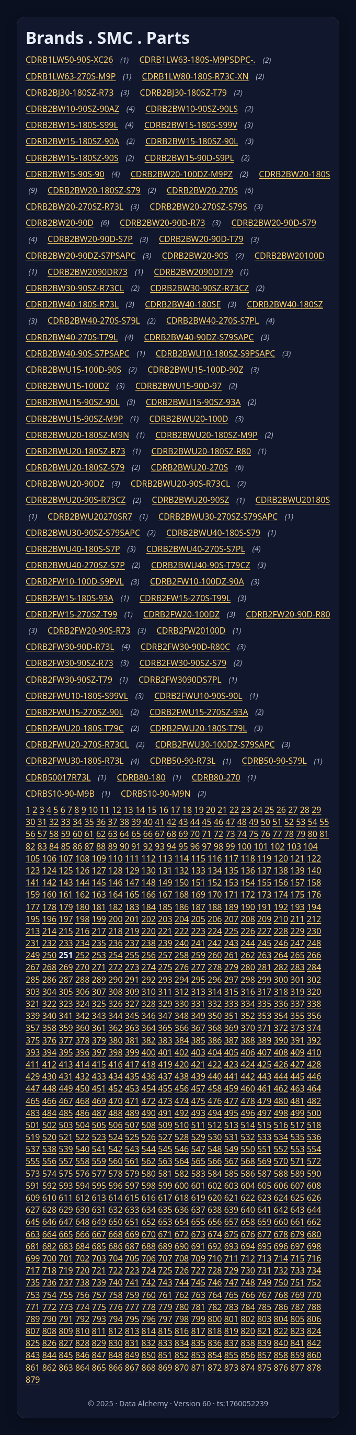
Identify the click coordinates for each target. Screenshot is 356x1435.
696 (281, 1246)
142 (49, 882)
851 (165, 1355)
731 (264, 1270)
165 (132, 894)
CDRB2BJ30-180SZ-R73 (69, 92)
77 (277, 834)
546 (182, 1149)
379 (99, 1040)
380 (115, 1040)
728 (215, 1270)
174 (281, 894)
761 (165, 1295)
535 (297, 1137)
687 (132, 1246)
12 (116, 810)
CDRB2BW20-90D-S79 (274, 222)
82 (30, 846)
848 (115, 1355)
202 (148, 919)
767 (264, 1295)
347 (165, 1015)
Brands (55, 37)
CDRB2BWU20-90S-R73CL (181, 483)
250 (49, 955)
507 (132, 1125)
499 (297, 1113)
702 (82, 1258)
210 (281, 919)
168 (182, 894)
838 (247, 1343)
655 (198, 1221)
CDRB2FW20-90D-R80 (288, 614)
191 (264, 907)
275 (165, 967)
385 (198, 1040)
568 (247, 1161)
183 (132, 907)
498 (281, 1113)
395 (66, 1052)
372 (281, 1028)
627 (33, 1209)
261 (231, 955)
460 (247, 1088)
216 (82, 931)
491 (165, 1113)
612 (82, 1197)
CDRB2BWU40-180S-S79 (213, 532)
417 (132, 1064)
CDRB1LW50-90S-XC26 (69, 59)
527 (165, 1137)
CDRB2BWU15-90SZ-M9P (74, 418)
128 (115, 870)
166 (148, 894)
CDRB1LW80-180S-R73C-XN (195, 76)
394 (49, 1052)
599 (165, 1185)
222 (182, 931)
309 (132, 991)
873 (231, 1367)
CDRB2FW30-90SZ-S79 (183, 663)
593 (66, 1185)
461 (264, 1088)
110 (115, 858)
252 (82, 955)
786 (281, 1307)
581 (165, 1173)
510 (182, 1125)
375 (33, 1040)
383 (165, 1040)
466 (49, 1101)
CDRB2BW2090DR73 (88, 272)
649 (99, 1221)
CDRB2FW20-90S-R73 (89, 630)
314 (215, 991)
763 (198, 1295)
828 (82, 1343)
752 (314, 1282)
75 (253, 834)
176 (314, 894)
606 (281, 1185)
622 (247, 1197)
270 (82, 967)
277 (198, 967)
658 (247, 1221)
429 (33, 1076)
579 (132, 1173)
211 (297, 919)
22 (234, 810)
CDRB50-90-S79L (274, 760)
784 (247, 1307)
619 (198, 1197)
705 (132, 1258)
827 (66, 1343)
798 (182, 1319)
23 (245, 810)
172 (247, 894)
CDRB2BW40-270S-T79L (72, 337)
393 (33, 1052)
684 (82, 1246)
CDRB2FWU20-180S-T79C (75, 728)
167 (165, 894)
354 (281, 1015)
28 (304, 810)
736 (49, 1282)
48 (242, 822)
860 (314, 1355)
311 (165, 991)
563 (165, 1161)
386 (215, 1040)
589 (297, 1173)
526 (148, 1137)
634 (148, 1209)
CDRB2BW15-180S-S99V (190, 125)
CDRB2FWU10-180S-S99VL (77, 696)
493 (198, 1113)
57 (42, 834)
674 (215, 1234)
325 (99, 1003)
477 (231, 1101)
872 (215, 1367)
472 (148, 1101)
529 (198, 1137)
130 (148, 870)
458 (215, 1088)
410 (314, 1052)
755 (66, 1295)
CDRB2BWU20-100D (189, 418)
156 (281, 882)
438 (182, 1076)
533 (264, 1137)
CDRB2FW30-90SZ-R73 (69, 663)
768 (281, 1295)
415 (99, 1064)
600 (182, 1185)
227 (264, 931)
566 (215, 1161)
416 (115, 1064)
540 (82, 1149)
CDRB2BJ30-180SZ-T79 (183, 92)
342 (82, 1015)
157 (297, 882)
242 (215, 943)
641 (264, 1209)
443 (264, 1076)
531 (231, 1137)
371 (264, 1028)
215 (66, 931)
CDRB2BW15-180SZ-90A (72, 141)
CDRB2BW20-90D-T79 (201, 239)
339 (33, 1015)
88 (101, 846)
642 (281, 1209)
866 (115, 1367)
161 (66, 894)
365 (165, 1028)
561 (132, 1161)
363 (132, 1028)
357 (33, 1028)
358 (49, 1028)
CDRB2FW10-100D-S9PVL (75, 581)
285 (33, 979)
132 (182, 870)
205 (198, 919)
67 (159, 834)
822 (281, 1331)
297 (231, 979)
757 (99, 1295)
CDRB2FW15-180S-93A (69, 598)
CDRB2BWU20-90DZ (65, 483)
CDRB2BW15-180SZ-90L (191, 141)
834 (182, 1343)
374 (314, 1028)
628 (49, 1209)
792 (82, 1319)
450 (82, 1088)
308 (115, 991)
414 (82, 1064)
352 (247, 1015)
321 (33, 1003)
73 (230, 834)
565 (198, 1161)
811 (99, 1331)
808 (49, 1331)
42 (171, 822)
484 (49, 1113)
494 (215, 1113)
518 (314, 1125)
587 (264, 1173)
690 (182, 1246)
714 (281, 1258)
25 (269, 810)
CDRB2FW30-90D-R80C (185, 646)
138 (281, 870)
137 (264, 870)
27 (292, 810)
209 (264, 919)
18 (187, 810)
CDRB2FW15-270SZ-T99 (71, 614)
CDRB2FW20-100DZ (181, 614)
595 (99, 1185)
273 (132, 967)
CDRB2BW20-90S (195, 255)
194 (314, 907)
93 (159, 846)
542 (115, 1149)
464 (314, 1088)
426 (281, 1064)
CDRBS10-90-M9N (156, 793)
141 (33, 882)
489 (132, 1113)
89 (112, 846)
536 (314, 1137)
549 (231, 1149)
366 (182, 1028)
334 (247, 1003)
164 (115, 894)
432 (82, 1076)
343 (99, 1015)
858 (281, 1355)
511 (198, 1125)
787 (297, 1307)
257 (165, 955)
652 (148, 1221)
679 (297, 1234)
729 (231, 1270)
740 (115, 1282)
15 (151, 810)
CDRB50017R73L (58, 777)
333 (231, 1003)
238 (148, 943)
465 (33, 1101)
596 (115, 1185)
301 (297, 979)
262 (247, 955)
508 (148, 1125)
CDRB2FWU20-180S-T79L (198, 728)
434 (115, 1076)
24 (257, 810)
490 (148, 1113)
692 (215, 1246)
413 (66, 1064)
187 (198, 907)
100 (244, 846)
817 (198, 1331)
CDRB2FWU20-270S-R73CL (77, 744)
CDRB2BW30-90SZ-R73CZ (199, 288)
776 (115, 1307)
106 (49, 858)
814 (148, 1331)
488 (115, 1113)
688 (148, 1246)
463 (297, 1088)
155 (264, 882)
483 (33, 1113)
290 (115, 979)
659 (264, 1221)
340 (49, 1015)
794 (115, 1319)
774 (82, 1307)
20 (210, 810)
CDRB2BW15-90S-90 (65, 174)
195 (33, 919)
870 (182, 1367)
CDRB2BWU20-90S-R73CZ (76, 500)
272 (115, 967)
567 (231, 1161)
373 (297, 1028)
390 (281, 1040)
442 (247, 1076)
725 (165, 1270)
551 (264, 1149)
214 (49, 931)
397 (99, 1052)
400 (148, 1052)
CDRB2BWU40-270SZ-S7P (75, 565)
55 (324, 822)
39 (136, 822)
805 (297, 1319)
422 (215, 1064)
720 (82, 1270)
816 (182, 1331)
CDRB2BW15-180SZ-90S (72, 158)
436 (148, 1076)
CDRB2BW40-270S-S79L (94, 320)
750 (281, 1282)
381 (132, 1040)
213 (33, 931)
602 (215, 1185)
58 (54, 834)
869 (165, 1367)
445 (297, 1076)
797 (165, 1319)
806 (314, 1319)
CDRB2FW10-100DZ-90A (197, 581)
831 (132, 1343)
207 (231, 919)
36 (101, 822)
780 (182, 1307)
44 (195, 822)
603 (231, 1185)
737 (66, 1282)
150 (182, 882)
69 (183, 834)
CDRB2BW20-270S (202, 190)
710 (215, 1258)
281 (264, 967)
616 (148, 1197)
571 (297, 1161)
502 (49, 1125)
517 (297, 1125)
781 (198, 1307)
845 (66, 1355)
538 (49, 1149)
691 (198, 1246)
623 (264, 1197)
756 (82, 1295)
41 (159, 822)
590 (314, 1173)
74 (242, 834)
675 (231, 1234)
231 (33, 943)
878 (314, 1367)
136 (247, 870)
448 (49, 1088)
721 (99, 1270)
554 (314, 1149)
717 (33, 1270)
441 (231, 1076)
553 (297, 1149)
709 (198, 1258)
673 (198, 1234)
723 (132, 1270)
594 (82, 1185)
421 (198, 1064)
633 (132, 1209)
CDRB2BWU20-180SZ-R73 (75, 451)
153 (231, 882)
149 (165, 882)
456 (182, 1088)
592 (49, 1185)
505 (99, 1125)
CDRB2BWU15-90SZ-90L (73, 402)
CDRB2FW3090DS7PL (180, 679)
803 (264, 1319)
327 (132, 1003)
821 (264, 1331)
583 (198, 1173)
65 (136, 834)
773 (66, 1307)
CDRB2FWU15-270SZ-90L (74, 712)
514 (247, 1125)
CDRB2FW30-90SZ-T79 (69, 679)
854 (215, 1355)
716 (314, 1258)
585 (231, 1173)
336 (281, 1003)
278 (215, 967)
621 (231, 1197)
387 (231, 1040)
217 (99, 931)
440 (215, 1076)
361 (99, 1028)
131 (165, 870)
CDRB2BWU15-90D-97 (178, 386)
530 (215, 1137)
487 (99, 1113)
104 (310, 846)
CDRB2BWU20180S (293, 500)
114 (182, 858)
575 (66, 1173)
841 (297, 1343)
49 (253, 822)
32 (54, 822)
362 (115, 1028)
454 (148, 1088)
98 (218, 846)
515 (264, 1125)
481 (297, 1101)
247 (297, 943)
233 (66, 943)
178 (49, 907)
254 (115, 955)
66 (148, 834)
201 (132, 919)
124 (49, 870)
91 (136, 846)
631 (99, 1209)
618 (182, 1197)
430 (49, 1076)
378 (82, 1040)
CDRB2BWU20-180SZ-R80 (201, 451)
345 (132, 1015)
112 (148, 858)
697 (297, 1246)
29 (316, 810)
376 (49, 1040)
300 (281, 979)
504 (82, 1125)
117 (231, 858)
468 (82, 1101)
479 (264, 1101)
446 (314, 1076)
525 (132, 1137)
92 (148, 846)
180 (82, 907)
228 (281, 931)
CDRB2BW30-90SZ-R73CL (75, 288)
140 (314, 870)
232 (49, 943)
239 (165, 943)
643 (297, 1209)
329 (165, 1003)
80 (312, 834)
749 (264, 1282)
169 (198, 894)
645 (33, 1221)
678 (281, 1234)
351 (231, 1015)
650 (115, 1221)
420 (182, 1064)
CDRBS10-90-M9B (60, 793)
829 (99, 1343)
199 (99, 919)
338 (314, 1003)
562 (148, 1161)
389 (264, 1040)
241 (198, 943)
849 (132, 1355)
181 (99, 907)
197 (66, 919)
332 (215, 1003)
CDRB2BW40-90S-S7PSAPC (78, 353)
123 (33, 870)
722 (115, 1270)
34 (77, 822)
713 (264, 1258)
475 (198, 1101)
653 (165, 1221)
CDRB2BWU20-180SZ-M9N (77, 435)
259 (198, 955)
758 (115, 1295)
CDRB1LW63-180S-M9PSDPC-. (197, 59)
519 (33, 1137)
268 (49, 967)
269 (66, 967)
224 (215, 931)
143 (66, 882)
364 (148, 1028)
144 (82, 882)
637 (198, 1209)
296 (215, 979)
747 (231, 1282)
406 (247, 1052)
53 (300, 822)
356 (314, 1015)
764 (215, 1295)
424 (247, 1064)
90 (124, 846)
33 (65, 822)
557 (66, 1161)
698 (314, 1246)
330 (182, 1003)
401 (165, 1052)
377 (66, 1040)
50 (265, 822)
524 (115, 1137)
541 (99, 1149)
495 (231, 1113)
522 (82, 1137)
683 (66, 1246)
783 (231, 1307)
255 (132, 955)
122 (314, 858)
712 (247, 1258)
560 (115, 1161)
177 (33, 907)
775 (99, 1307)
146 (115, 882)
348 (182, 1015)
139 (297, 870)
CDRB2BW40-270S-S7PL (212, 320)
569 (264, 1161)
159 (33, 894)
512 (215, 1125)
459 (231, 1088)
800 (215, 1319)
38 (124, 822)
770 (314, 1295)
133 (198, 870)
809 (66, 1331)
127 (99, 870)
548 (215, 1149)
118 (247, 858)
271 (99, 967)
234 (82, 943)
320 (314, 991)
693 (231, 1246)
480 (281, 1101)
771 (33, 1307)
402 (182, 1052)
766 (247, 1295)
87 (89, 846)
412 (49, 1064)
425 (264, 1064)
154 (247, 882)
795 (132, 1319)
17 (175, 810)
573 (33, 1173)
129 (132, 870)
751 (297, 1282)
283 (297, 967)
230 (314, 931)
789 (33, 1319)
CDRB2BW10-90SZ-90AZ (72, 108)
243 (231, 943)
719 (66, 1270)
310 (148, 991)
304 (49, 991)
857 (264, 1355)
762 (182, 1295)
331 (198, 1003)
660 (281, 1221)
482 (314, 1101)
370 (247, 1028)
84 (54, 846)
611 (66, 1197)
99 (230, 846)
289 (99, 979)
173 (264, 894)
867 (132, 1367)
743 (165, 1282)
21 (222, 810)
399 (132, 1052)
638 (215, 1209)
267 (33, 967)
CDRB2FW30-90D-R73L (70, 646)
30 (30, 822)
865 (99, 1367)
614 (115, 1197)
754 (49, 1295)
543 (132, 1149)
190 (247, 907)
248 (314, 943)
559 (99, 1161)
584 (215, 1173)
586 (247, 1173)
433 (99, 1076)
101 (261, 846)
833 (165, 1343)
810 (82, 1331)
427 (297, 1064)
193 (297, 907)
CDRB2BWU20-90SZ (190, 500)
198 (82, 919)
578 (115, 1173)
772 (49, 1307)
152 (215, 882)
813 (132, 1331)
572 (314, 1161)
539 (66, 1149)
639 (231, 1209)
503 (66, 1125)
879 (33, 1379)
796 (148, 1319)
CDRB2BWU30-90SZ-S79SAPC (83, 532)
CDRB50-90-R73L (183, 760)
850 (148, 1355)
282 (281, 967)
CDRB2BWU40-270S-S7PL (195, 549)
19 (198, 810)
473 (165, 1101)
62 (101, 834)
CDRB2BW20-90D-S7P (90, 239)
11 (104, 810)
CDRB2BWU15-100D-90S (73, 369)
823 (297, 1331)
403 (198, 1052)
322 (49, 1003)
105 (33, 858)
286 (49, 979)
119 (264, 858)
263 (264, 955)
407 (264, 1052)
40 (148, 822)
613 (99, 1197)
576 (82, 1173)
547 (198, 1149)
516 (281, 1125)
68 (171, 834)
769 (297, 1295)
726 (182, 1270)
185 (165, 907)
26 (281, 810)
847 (99, 1355)
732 (281, 1270)
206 (215, 919)
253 (99, 955)
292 (148, 979)
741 (132, 1282)
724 (148, 1270)
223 (198, 931)
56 (30, 834)
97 (206, 846)
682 (49, 1246)
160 (49, 894)
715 (297, 1258)
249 (33, 955)
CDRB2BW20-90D (60, 222)
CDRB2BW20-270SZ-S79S (198, 206)
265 (297, 955)
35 (89, 822)
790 (49, 1319)
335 (264, 1003)
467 (66, 1101)
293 (165, 979)
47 (230, 822)
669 (132, 1234)
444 (281, 1076)
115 (198, 858)
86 (77, 846)
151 (198, 882)
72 (218, 834)
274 (148, 967)
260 (215, 955)
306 (82, 991)
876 (281, 1367)
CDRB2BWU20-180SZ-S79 (75, 467)
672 (182, 1234)
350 (215, 1015)
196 (49, 919)
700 (49, 1258)
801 (231, 1319)
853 (198, 1355)
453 (132, 1088)
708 (182, 1258)
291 (132, 979)
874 (247, 1367)
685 (99, 1246)
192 (281, 907)
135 (231, 870)
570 (281, 1161)
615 (132, 1197)
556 (49, 1161)
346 (148, 1015)
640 (247, 1209)
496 (247, 1113)
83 (42, 846)
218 (115, 931)
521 (66, 1137)
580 (148, 1173)
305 (66, 991)
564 (182, 1161)
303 (33, 991)
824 (314, 1331)
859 (297, 1355)
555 (33, 1161)
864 (82, 1367)
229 (297, 931)
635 (165, 1209)
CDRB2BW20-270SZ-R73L (74, 206)
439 (198, 1076)
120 (281, 858)
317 (264, 991)
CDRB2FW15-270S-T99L (185, 598)
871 (198, 1367)
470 (115, 1101)
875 (264, 1367)
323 (66, 1003)
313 (198, 991)
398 (115, 1052)
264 (281, 955)
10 (93, 810)
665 (66, 1234)
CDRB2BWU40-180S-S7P (73, 549)
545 (165, 1149)
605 (264, 1185)
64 (124, 834)
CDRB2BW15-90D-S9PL (189, 158)
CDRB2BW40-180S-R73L (72, 304)
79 (300, 834)
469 (99, 1101)
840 (281, 1343)
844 (49, 1355)
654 (182, 1221)
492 (182, 1113)
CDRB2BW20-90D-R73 (162, 222)
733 (297, 1270)
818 (215, 1331)
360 (82, 1028)
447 (33, 1088)
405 (231, 1052)
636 (182, 1209)
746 (215, 1282)
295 (198, 979)
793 (99, 1319)
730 (247, 1270)
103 (294, 846)
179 (66, 907)
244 (247, 943)
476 (215, 1101)
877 (297, 1367)
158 (314, 882)
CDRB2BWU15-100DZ (67, 386)
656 (215, 1221)
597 (132, 1185)
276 (182, 967)
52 (289, 822)
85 (65, 846)
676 (247, 1234)
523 (99, 1137)
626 (314, 1197)
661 (297, 1221)
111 (132, 858)
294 (182, 979)
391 (297, 1040)
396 (82, 1052)
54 (312, 822)
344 (115, 1015)
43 (183, 822)
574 (49, 1173)
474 (182, 1101)
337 (297, 1003)
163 (99, 894)
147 (132, 882)
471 (132, 1101)
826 (49, 1343)
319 (297, 991)
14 (140, 810)
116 (215, 858)
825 (33, 1343)
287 (66, 979)
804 (281, 1319)
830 (115, 1343)
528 (182, 1137)
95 (183, 846)
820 (247, 1331)
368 (215, 1028)
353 (264, 1015)
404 (215, 1052)
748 (247, 1282)
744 (182, 1282)
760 (148, 1295)
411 (33, 1064)
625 (297, 1197)
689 (165, 1246)
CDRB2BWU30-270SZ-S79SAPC (218, 516)
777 (132, 1307)
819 (231, 1331)
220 (148, 931)
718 (49, 1270)
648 (82, 1221)
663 (33, 1234)
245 (264, 943)
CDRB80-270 (216, 777)
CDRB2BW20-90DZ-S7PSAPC (81, 255)
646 (49, 1221)
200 (115, 919)
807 (33, 1331)
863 (66, 1367)
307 (99, 991)
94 (171, 846)
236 (115, 943)
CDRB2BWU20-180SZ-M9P (206, 435)
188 (215, 907)
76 (265, 834)
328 (148, 1003)
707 (165, 1258)
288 (82, 979)
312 (182, 991)
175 (297, 894)
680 (314, 1234)
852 (182, 1355)
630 (82, 1209)
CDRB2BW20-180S (294, 174)
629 (66, 1209)
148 (148, 882)
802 (247, 1319)
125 (66, 870)
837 (231, 1343)
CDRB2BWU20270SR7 (90, 516)
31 (42, 822)
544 (148, 1149)
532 (247, 1137)
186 (182, 907)
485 (66, 1113)
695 (264, 1246)
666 (82, 1234)
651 (132, 1221)
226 (247, 931)
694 (247, 1246)
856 (247, 1355)
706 (148, 1258)
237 (132, 943)
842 (314, 1343)
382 (148, 1040)
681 (33, 1246)
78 (289, 834)
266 (314, 955)
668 (115, 1234)
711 (231, 1258)
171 (231, 894)
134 (215, 870)
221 (165, 931)
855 (231, 1355)
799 (198, 1319)
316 (247, 991)
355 (297, 1015)
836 (215, 1343)
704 (115, 1258)
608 (314, 1185)
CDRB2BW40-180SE (183, 304)
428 (314, 1064)
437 (165, 1076)
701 (66, 1258)
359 (66, 1028)
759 (132, 1295)
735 (33, 1282)
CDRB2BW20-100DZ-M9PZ (182, 174)
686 (115, 1246)
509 (165, 1125)
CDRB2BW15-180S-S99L (72, 125)
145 (99, 882)
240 (182, 943)
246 (281, 943)
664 (49, 1234)
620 (215, 1197)
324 (82, 1003)
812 (115, 1331)
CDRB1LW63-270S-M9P (71, 76)
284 (314, 967)
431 (66, 1076)
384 (182, 1040)
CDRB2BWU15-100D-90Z (195, 369)
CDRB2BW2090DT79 (193, 272)
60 (77, 834)
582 (182, 1173)
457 (198, 1088)
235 (99, 943)
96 (195, 846)
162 (82, 894)
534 (281, 1137)
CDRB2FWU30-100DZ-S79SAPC (215, 744)
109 (99, 858)
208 (247, 919)
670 (148, 1234)
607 (297, 1185)
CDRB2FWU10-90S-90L (198, 696)
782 (215, 1307)
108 (82, 858)
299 (264, 979)
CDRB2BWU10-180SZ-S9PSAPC (215, 353)
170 (215, 894)
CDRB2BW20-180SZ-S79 (94, 190)
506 (115, 1125)
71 (206, 834)
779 (165, 1307)
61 (89, 834)
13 (128, 810)
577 (99, 1173)
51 (277, 822)
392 (314, 1040)
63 (112, 834)
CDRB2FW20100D (191, 630)
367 (198, 1028)
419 (165, 1064)
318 (281, 991)
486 (82, 1113)
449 (66, 1088)
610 (49, 1197)
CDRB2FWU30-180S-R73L (75, 760)
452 (115, 1088)
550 (247, 1149)
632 (115, 1209)
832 (148, 1343)
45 (206, 822)
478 (247, 1101)
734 (314, 1270)
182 (115, 907)
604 (247, 1185)
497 (264, 1113)
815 (165, 1331)
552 (281, 1149)
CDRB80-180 (141, 777)
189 (231, 907)
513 (231, 1125)
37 (112, 822)
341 (66, 1015)
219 (132, 931)
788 (314, 1307)
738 (82, 1282)
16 (163, 810)
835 (198, 1343)
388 (247, 1040)
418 (148, 1064)
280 (247, 967)
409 (297, 1052)
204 (182, 919)
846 (82, 1355)
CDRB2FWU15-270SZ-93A (199, 712)
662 (314, 1221)
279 (231, 967)
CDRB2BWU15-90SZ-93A (193, 402)
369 (231, 1028)
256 (148, 955)
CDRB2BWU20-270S (189, 467)
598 (148, 1185)
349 (198, 1015)
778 (148, 1307)
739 (99, 1282)
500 (314, 1113)
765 (231, 1295)
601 (198, 1185)
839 (264, 1343)
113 (165, 858)
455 (165, 1088)
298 (247, 979)
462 (281, 1088)
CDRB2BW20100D (290, 255)
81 (324, 834)
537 (33, 1149)
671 (165, 1234)
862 (49, 1367)
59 (65, 834)
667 (99, 1234)
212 (314, 919)
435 (132, 1076)
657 (231, 1221)
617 (165, 1197)
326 (115, 1003)
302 (314, 979)
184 (148, 907)
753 (33, 1295)
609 (33, 1197)
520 (49, 1137)
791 (66, 1319)
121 (297, 858)
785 (264, 1307)
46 (218, 822)
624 (281, 1197)
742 (148, 1282)
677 (264, 1234)
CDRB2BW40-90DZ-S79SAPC (199, 337)
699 (33, 1258)
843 (33, 1355)
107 (66, 858)
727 (198, 1270)
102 (277, 846)
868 (148, 1367)
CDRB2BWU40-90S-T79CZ (200, 565)
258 (182, 955)
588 (281, 1173)
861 (33, 1367)
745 (198, 1282)
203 (165, 919)
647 (66, 1221)
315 (231, 991)
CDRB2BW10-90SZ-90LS (191, 108)
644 (314, 1209)
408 (281, 1052)
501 (33, 1125)
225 (231, 931)
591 (33, 1185)
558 (82, 1161)
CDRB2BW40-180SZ (285, 304)
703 (99, 1258)
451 (99, 1088)
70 (195, 834)
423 (231, 1064)
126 (82, 870)
